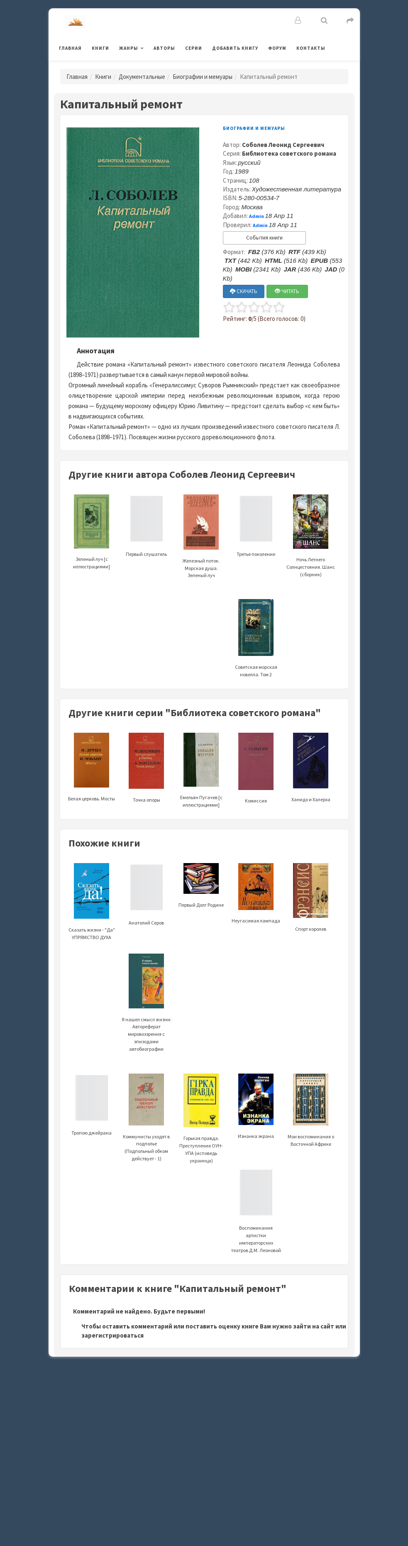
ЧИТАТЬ (287, 291)
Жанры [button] (128, 48)
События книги (264, 237)
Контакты (310, 48)
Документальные (142, 77)
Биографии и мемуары (202, 77)
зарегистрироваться (112, 1335)
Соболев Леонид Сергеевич (283, 145)
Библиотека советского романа (289, 153)
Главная (70, 48)
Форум (277, 48)
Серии (193, 48)
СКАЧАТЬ (243, 291)
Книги (100, 48)
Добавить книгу (235, 48)
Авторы (164, 48)
